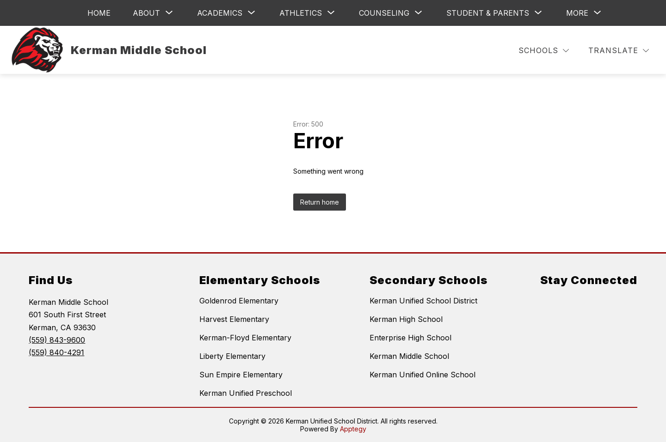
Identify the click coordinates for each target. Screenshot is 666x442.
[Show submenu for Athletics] (300, 12)
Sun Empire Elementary (241, 374)
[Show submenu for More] (577, 12)
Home (99, 13)
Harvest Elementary (234, 319)
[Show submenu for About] (146, 12)
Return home (319, 202)
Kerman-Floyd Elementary (245, 337)
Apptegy (353, 429)
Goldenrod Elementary (238, 300)
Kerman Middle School (409, 356)
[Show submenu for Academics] (219, 12)
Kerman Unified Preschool (245, 393)
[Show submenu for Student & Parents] (487, 12)
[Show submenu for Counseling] (384, 12)
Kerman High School (406, 319)
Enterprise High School (410, 337)
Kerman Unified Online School (422, 374)
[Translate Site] (618, 50)
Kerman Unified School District (423, 300)
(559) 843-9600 (57, 340)
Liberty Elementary (232, 356)
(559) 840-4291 (56, 352)
